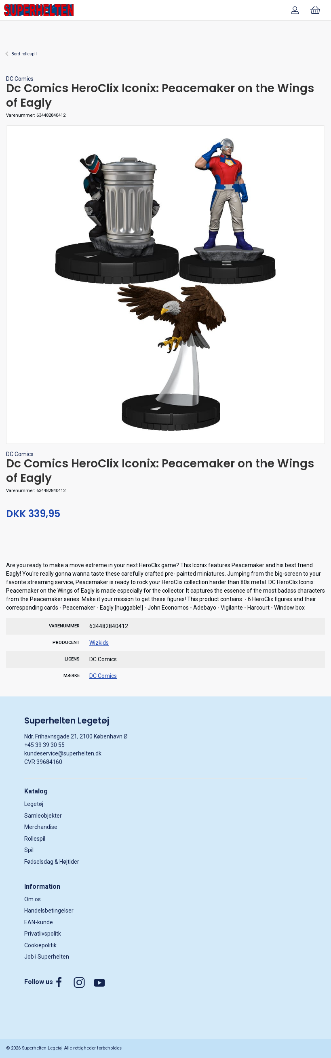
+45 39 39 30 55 (44, 745)
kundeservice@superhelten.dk (62, 753)
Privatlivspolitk (42, 933)
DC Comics (20, 79)
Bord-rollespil (24, 54)
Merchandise (40, 827)
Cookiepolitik (40, 945)
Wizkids (99, 642)
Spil (29, 850)
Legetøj (33, 804)
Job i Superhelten (46, 956)
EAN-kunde (38, 922)
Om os (32, 899)
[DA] (39, 10)
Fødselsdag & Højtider (51, 861)
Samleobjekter (43, 815)
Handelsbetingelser (49, 910)
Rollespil (34, 838)
